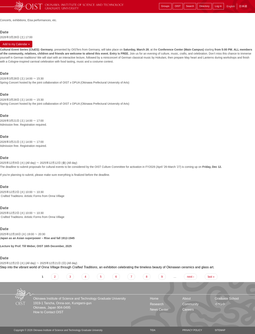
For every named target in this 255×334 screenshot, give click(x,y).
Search (190, 6)
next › (190, 276)
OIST (178, 6)
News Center (159, 309)
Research (157, 304)
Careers (188, 309)
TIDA (152, 330)
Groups (165, 6)
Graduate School (227, 298)
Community (190, 304)
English (231, 6)
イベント (220, 304)
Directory (204, 6)
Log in (218, 6)
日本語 (243, 6)
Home (154, 298)
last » (211, 276)
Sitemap (220, 330)
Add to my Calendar (16, 44)
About (186, 298)
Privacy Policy (192, 330)
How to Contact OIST (48, 312)
